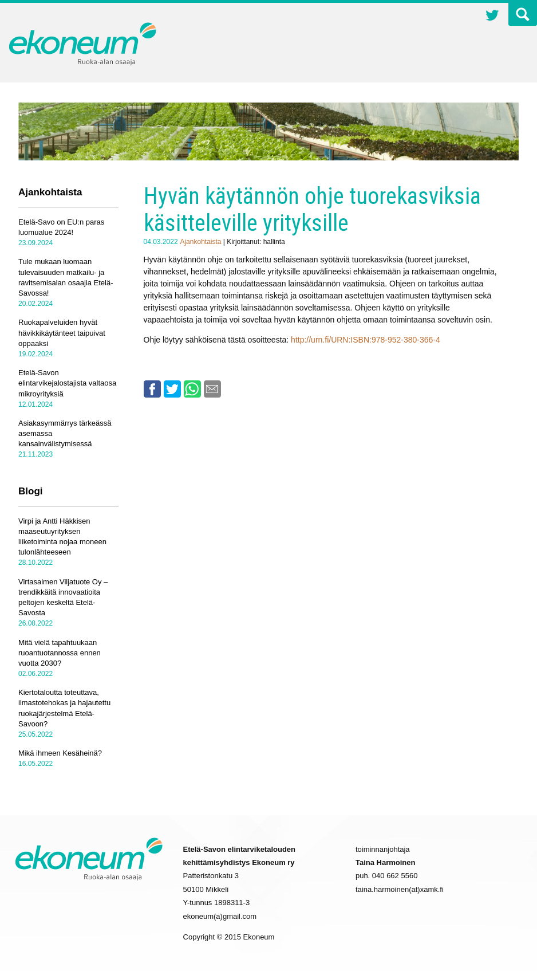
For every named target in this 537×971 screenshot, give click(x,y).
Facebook (152, 389)
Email (212, 389)
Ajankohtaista (200, 242)
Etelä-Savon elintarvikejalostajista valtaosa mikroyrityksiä (67, 383)
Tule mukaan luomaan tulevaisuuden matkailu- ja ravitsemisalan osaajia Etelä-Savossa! (65, 277)
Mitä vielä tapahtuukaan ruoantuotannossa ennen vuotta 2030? (59, 652)
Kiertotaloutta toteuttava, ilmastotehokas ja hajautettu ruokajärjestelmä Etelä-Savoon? (64, 708)
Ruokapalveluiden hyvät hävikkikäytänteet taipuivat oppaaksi (61, 332)
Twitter (492, 16)
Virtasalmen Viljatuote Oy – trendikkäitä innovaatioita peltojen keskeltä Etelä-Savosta (63, 597)
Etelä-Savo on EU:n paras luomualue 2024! (61, 227)
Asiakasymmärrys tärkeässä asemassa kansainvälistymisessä (65, 433)
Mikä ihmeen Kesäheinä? (60, 753)
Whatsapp (192, 389)
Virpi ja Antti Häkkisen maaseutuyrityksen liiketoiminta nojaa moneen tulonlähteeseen (62, 537)
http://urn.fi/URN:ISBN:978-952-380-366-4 (365, 339)
